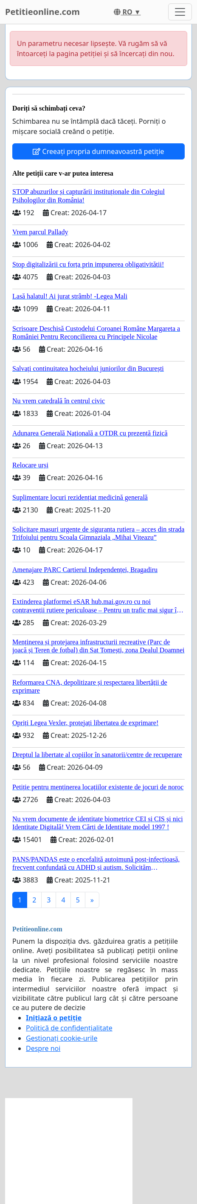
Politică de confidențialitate (69, 1028)
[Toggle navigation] (180, 11)
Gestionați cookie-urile (62, 1038)
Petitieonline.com (42, 11)
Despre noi (43, 1048)
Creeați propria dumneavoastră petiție (98, 151)
